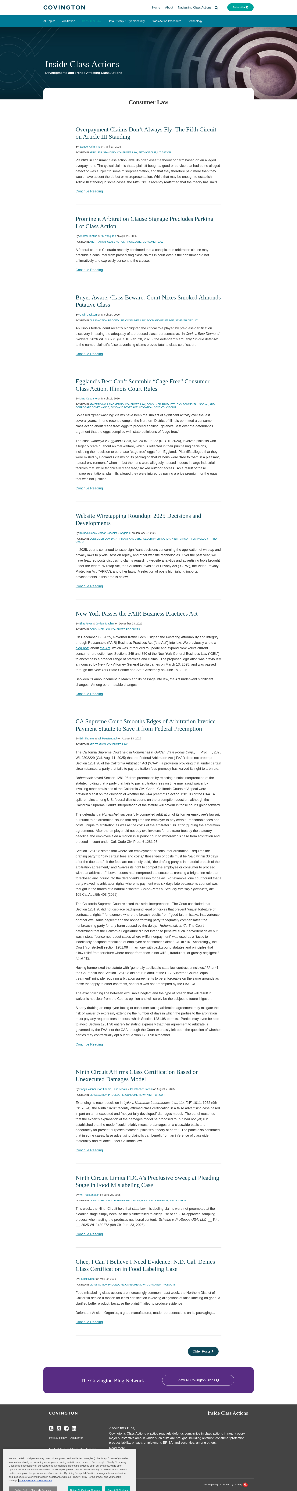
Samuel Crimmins (89, 146)
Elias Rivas (85, 623)
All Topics (49, 21)
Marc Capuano (88, 398)
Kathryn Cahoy (88, 533)
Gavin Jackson (88, 314)
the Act (105, 648)
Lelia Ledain (120, 1089)
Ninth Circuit (181, 538)
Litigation (164, 152)
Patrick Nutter (87, 1278)
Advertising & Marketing (106, 404)
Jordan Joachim (107, 533)
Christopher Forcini (141, 1089)
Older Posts (203, 1351)
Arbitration (68, 21)
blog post (82, 648)
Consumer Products (161, 404)
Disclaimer (76, 1437)
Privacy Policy (58, 1437)
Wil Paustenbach (107, 738)
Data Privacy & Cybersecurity (126, 21)
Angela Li (125, 533)
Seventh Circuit (186, 320)
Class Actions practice (142, 1433)
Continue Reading (89, 191)
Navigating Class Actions (194, 7)
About (169, 7)
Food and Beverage (160, 320)
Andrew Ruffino (88, 236)
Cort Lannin (104, 1089)
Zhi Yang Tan (108, 236)
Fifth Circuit (147, 152)
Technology (195, 21)
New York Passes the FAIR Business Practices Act (137, 613)
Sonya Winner (87, 1089)
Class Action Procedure (166, 21)
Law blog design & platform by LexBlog (225, 1484)
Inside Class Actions (82, 64)
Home (156, 7)
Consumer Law (91, 21)
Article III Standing (102, 152)
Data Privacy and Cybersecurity (133, 538)
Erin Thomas (86, 738)
